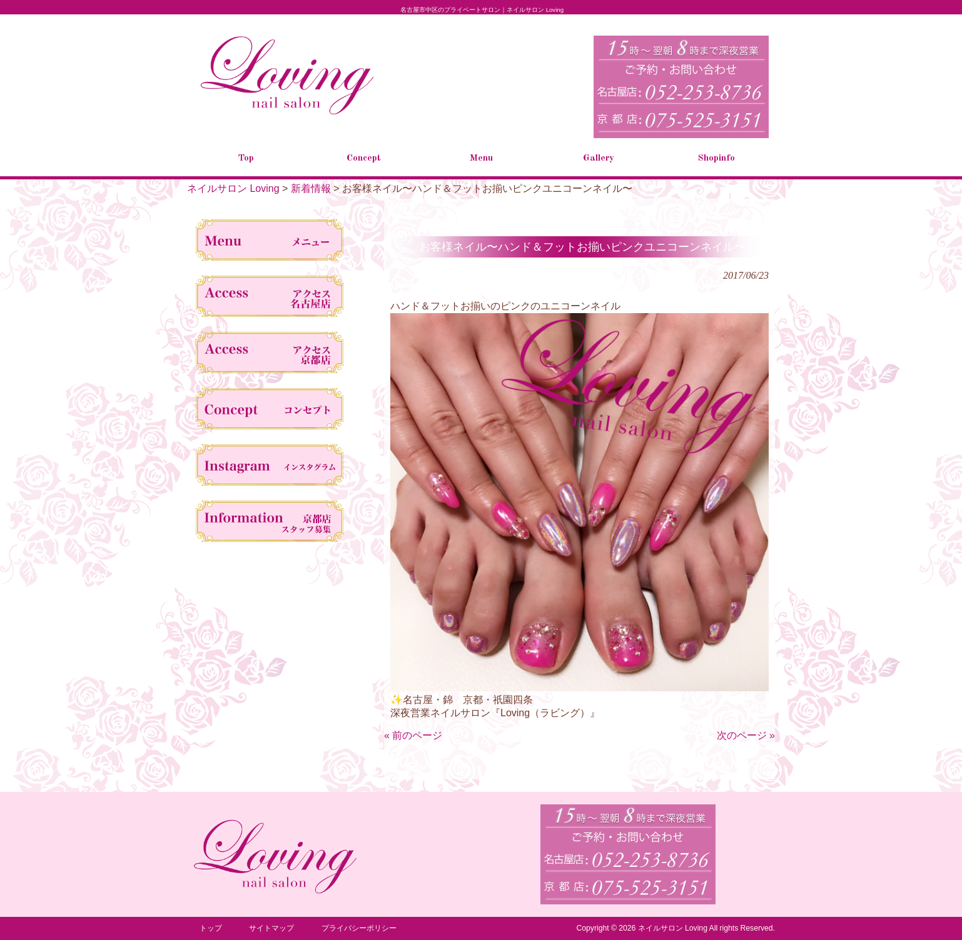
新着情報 (311, 188)
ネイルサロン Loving (233, 188)
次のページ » (746, 735)
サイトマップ (271, 928)
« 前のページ (413, 735)
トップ (211, 928)
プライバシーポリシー (359, 928)
